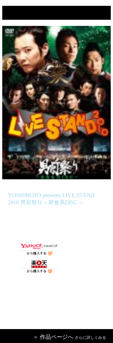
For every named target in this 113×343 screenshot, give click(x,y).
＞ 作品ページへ (53, 337)
